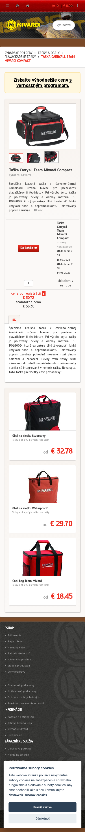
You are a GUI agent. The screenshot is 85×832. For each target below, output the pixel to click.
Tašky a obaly (49, 53)
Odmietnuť (43, 818)
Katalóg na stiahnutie (21, 717)
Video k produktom (19, 665)
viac (38, 210)
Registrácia (15, 641)
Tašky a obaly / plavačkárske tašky (30, 439)
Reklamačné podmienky (22, 691)
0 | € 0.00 (62, 6)
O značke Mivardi (18, 728)
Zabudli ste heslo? (19, 653)
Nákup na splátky (18, 754)
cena (15, 293)
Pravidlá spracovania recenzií (26, 703)
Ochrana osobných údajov (24, 697)
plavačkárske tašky (20, 57)
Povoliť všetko (42, 807)
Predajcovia (15, 735)
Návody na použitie (19, 659)
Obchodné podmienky (21, 685)
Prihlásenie (15, 635)
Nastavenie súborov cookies (28, 795)
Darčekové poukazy (19, 748)
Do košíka (28, 248)
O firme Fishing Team (20, 723)
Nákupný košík (16, 647)
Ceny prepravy (16, 671)
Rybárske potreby (18, 53)
